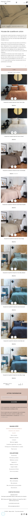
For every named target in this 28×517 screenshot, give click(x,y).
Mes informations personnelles (14, 485)
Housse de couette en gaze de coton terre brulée (14, 170)
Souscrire (14, 402)
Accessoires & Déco (14, 469)
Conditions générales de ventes (14, 444)
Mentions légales (14, 442)
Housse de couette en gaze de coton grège (14, 238)
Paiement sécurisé (14, 437)
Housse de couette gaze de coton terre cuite (14, 102)
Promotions (14, 455)
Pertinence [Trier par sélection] (16, 66)
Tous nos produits (14, 471)
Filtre (14, 69)
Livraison (14, 439)
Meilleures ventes (14, 460)
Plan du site (14, 449)
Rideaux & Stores (14, 464)
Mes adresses (14, 483)
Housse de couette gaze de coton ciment (14, 136)
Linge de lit (14, 462)
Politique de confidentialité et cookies (14, 446)
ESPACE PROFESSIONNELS (14, 428)
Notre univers (14, 435)
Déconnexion (14, 487)
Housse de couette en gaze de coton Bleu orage (14, 375)
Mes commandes (14, 480)
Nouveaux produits (14, 457)
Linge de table (14, 466)
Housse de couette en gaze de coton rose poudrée (14, 204)
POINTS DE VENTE (14, 431)
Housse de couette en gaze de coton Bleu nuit (14, 341)
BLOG (14, 433)
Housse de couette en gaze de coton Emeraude (14, 307)
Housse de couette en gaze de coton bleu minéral (14, 272)
